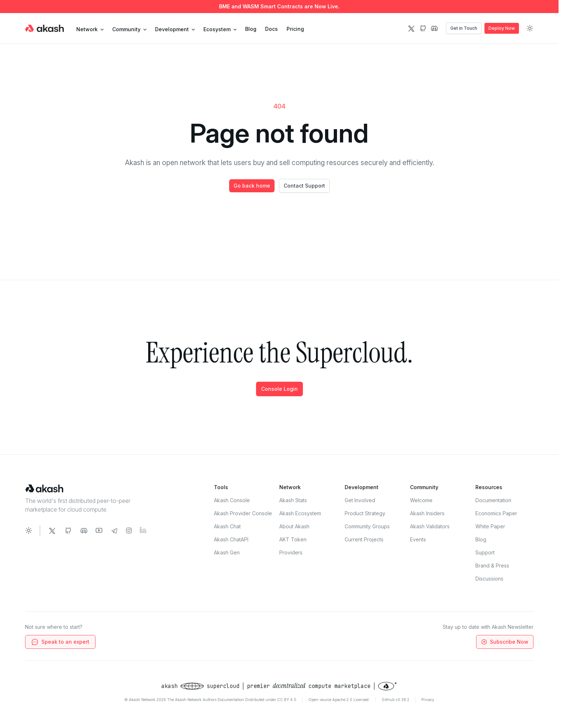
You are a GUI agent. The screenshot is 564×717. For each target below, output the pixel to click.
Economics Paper (496, 513)
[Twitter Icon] (411, 28)
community (129, 29)
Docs (271, 29)
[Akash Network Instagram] (129, 530)
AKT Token (293, 539)
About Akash (294, 526)
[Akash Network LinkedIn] (143, 530)
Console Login (279, 389)
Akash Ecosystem (300, 513)
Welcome (421, 500)
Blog (250, 29)
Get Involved (360, 500)
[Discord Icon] (434, 28)
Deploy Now (501, 28)
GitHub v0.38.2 (395, 699)
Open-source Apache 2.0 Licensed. (339, 699)
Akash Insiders (427, 513)
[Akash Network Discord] (84, 530)
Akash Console (232, 500)
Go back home (252, 186)
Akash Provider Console (243, 513)
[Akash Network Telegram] (114, 530)
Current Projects (364, 539)
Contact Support (304, 186)
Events (418, 539)
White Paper (490, 526)
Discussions (489, 578)
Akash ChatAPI (231, 539)
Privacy (427, 699)
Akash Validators (430, 526)
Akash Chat (227, 526)
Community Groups (367, 526)
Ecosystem (219, 29)
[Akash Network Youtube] (99, 530)
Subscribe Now (504, 642)
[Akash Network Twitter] (52, 530)
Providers (291, 552)
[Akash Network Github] (68, 530)
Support (485, 552)
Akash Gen (227, 552)
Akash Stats (293, 500)
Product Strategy (365, 513)
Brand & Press (492, 565)
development (175, 29)
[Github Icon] (422, 28)
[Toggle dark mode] (529, 28)
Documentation (493, 500)
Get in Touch (463, 28)
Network (90, 29)
